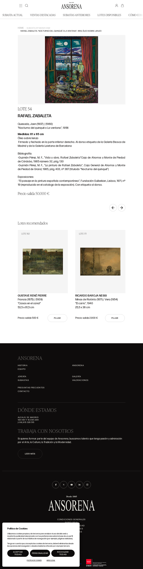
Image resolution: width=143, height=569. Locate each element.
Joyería (22, 376)
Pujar (57, 318)
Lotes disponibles (109, 15)
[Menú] (20, 5)
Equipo (22, 369)
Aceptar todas (18, 553)
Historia (23, 365)
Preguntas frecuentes (31, 387)
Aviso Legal (51, 560)
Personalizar (40, 553)
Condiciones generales (71, 519)
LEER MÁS (30, 454)
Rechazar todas (63, 553)
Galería (76, 376)
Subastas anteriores (76, 15)
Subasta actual (12, 15)
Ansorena (78, 365)
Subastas (23, 380)
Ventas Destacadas (42, 15)
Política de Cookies (34, 560)
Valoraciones (80, 380)
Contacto (23, 391)
